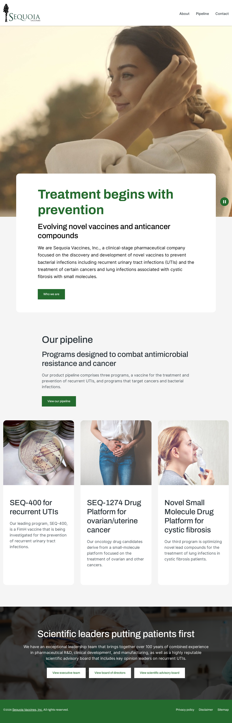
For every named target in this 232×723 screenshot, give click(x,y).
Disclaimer (206, 712)
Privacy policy (185, 712)
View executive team (66, 675)
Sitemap (223, 712)
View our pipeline (58, 404)
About (184, 13)
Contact (222, 13)
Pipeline (202, 13)
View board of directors (110, 675)
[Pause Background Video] (224, 204)
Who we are (51, 297)
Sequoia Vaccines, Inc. (27, 712)
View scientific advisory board (159, 675)
